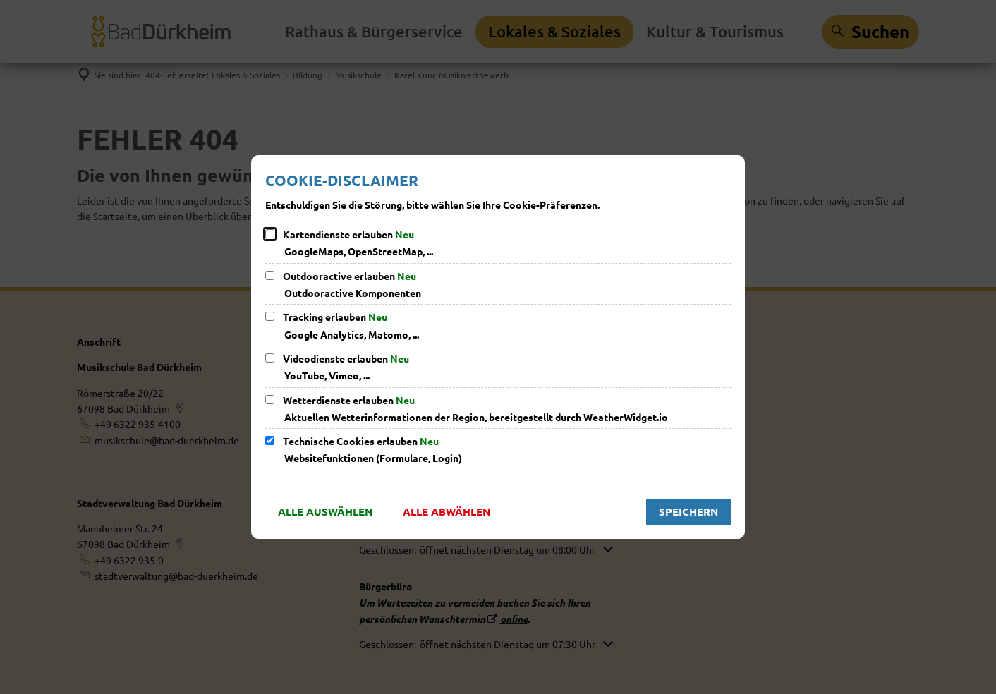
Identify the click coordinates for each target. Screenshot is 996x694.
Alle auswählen (325, 511)
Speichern (688, 511)
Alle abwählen (446, 511)
